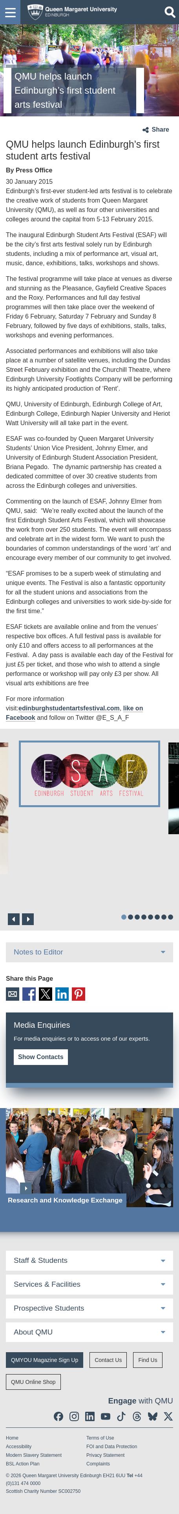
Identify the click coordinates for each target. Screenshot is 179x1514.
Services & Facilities (47, 1284)
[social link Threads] (137, 1416)
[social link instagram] (74, 1416)
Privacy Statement (105, 1455)
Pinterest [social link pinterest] (78, 994)
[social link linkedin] (90, 1416)
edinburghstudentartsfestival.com (69, 708)
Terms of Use (100, 1438)
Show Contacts (41, 1057)
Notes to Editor (38, 952)
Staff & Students (41, 1260)
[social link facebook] (58, 1416)
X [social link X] (45, 994)
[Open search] (170, 12)
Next (28, 919)
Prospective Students (49, 1308)
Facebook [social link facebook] (29, 994)
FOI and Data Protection (111, 1446)
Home (12, 1438)
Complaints (98, 1464)
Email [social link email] (12, 994)
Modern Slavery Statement (34, 1455)
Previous (14, 919)
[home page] (70, 11)
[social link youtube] (105, 1416)
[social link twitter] (168, 1416)
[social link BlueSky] (152, 1416)
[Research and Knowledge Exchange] (89, 1157)
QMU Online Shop (33, 1382)
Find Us (147, 1360)
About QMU (33, 1332)
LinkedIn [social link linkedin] (62, 994)
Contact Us (108, 1360)
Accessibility (18, 1446)
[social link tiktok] (121, 1416)
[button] (10, 12)
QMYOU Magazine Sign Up (44, 1360)
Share (160, 129)
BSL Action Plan (23, 1464)
